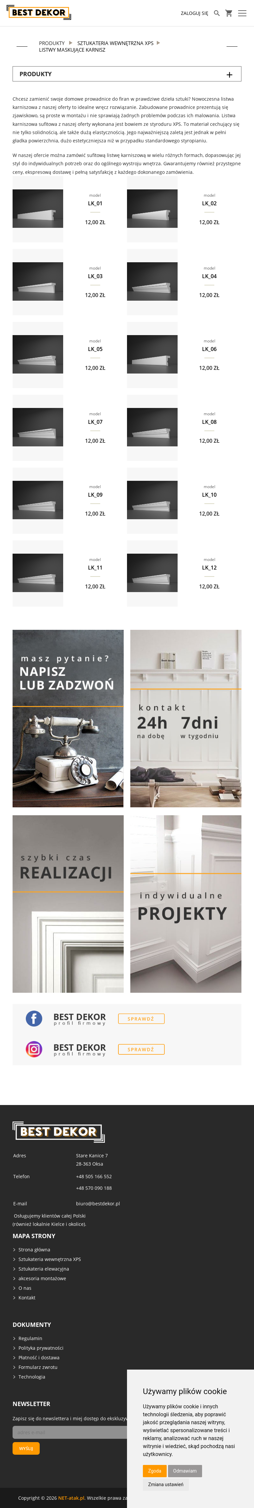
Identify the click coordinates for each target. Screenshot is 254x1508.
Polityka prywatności (41, 1348)
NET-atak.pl (71, 1498)
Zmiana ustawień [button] (166, 1484)
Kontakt (27, 1297)
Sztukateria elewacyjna (44, 1269)
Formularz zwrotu (38, 1367)
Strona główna (34, 1249)
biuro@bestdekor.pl (98, 1203)
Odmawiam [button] (185, 1471)
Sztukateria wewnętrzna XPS (50, 1259)
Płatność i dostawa (39, 1357)
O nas (25, 1288)
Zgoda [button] (154, 1471)
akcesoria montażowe (42, 1278)
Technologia (32, 1377)
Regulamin (30, 1338)
